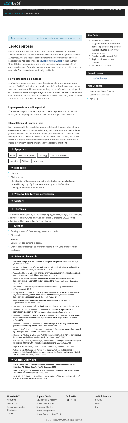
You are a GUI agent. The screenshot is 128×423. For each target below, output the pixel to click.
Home (8, 13)
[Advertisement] (64, 24)
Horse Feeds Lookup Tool (48, 414)
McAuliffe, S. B (46, 377)
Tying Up (94, 98)
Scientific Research (25, 256)
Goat (97, 403)
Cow (97, 407)
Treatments (61, 8)
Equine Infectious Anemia (102, 91)
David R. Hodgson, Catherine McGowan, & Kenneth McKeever (46, 371)
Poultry (98, 399)
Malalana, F (45, 262)
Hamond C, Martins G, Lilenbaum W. (45, 324)
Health (48, 8)
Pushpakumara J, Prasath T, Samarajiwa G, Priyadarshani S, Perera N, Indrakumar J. (47, 294)
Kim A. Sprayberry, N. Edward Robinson (44, 366)
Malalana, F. (43, 287)
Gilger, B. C (46, 268)
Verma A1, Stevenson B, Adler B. (46, 306)
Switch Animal (116, 9)
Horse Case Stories (45, 403)
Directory (90, 8)
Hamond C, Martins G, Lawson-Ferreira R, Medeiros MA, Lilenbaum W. (46, 317)
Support (19, 200)
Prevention (17, 225)
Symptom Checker (14, 8)
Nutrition (77, 8)
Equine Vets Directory (46, 399)
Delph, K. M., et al (45, 280)
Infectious (18, 13)
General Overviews (25, 359)
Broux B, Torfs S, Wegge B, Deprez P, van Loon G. (47, 330)
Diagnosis (20, 167)
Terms (10, 413)
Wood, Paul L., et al (46, 274)
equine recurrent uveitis (51, 60)
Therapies (20, 209)
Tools (101, 8)
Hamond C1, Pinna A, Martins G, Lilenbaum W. (43, 310)
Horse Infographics (45, 410)
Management (33, 8)
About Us (11, 399)
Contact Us (12, 403)
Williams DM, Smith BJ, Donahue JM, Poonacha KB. (47, 341)
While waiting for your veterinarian (34, 194)
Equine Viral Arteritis (99, 94)
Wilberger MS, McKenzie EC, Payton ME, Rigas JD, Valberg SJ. (46, 352)
